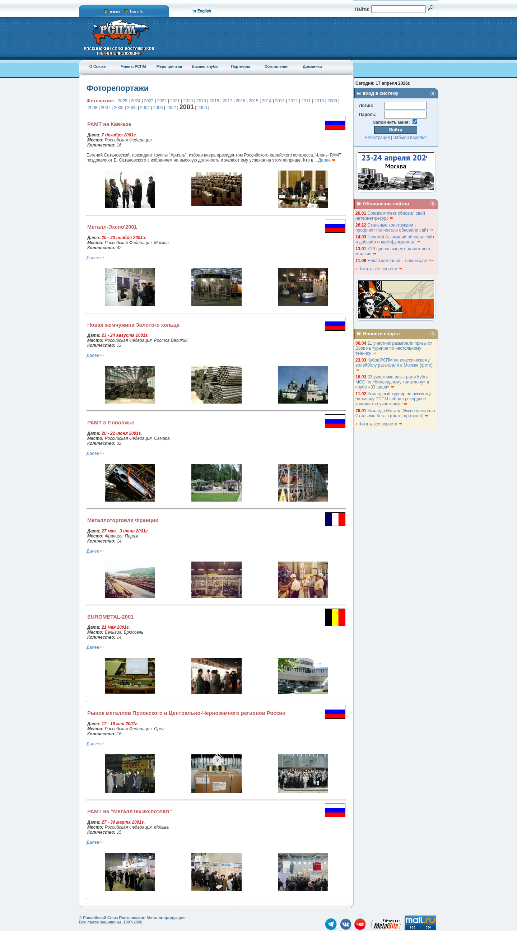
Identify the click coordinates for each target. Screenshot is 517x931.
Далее (327, 160)
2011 (306, 100)
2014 (267, 100)
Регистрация (377, 137)
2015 (253, 100)
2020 (188, 100)
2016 (241, 100)
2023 (149, 100)
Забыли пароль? (410, 137)
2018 (214, 100)
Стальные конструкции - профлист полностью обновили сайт (394, 228)
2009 (332, 100)
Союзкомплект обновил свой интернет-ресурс (390, 216)
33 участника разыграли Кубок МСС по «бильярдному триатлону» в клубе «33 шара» (392, 382)
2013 (280, 100)
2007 (106, 107)
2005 (132, 107)
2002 (171, 107)
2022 (162, 100)
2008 (92, 107)
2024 (136, 100)
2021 (175, 100)
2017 (227, 100)
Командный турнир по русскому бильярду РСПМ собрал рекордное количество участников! (393, 398)
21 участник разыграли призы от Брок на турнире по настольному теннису (393, 348)
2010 (319, 100)
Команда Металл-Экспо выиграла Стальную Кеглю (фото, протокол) (395, 413)
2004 (145, 107)
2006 (119, 107)
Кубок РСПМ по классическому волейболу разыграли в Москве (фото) (394, 365)
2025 (122, 100)
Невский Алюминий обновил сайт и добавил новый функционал (394, 239)
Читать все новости (379, 268)
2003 (158, 107)
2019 (201, 100)
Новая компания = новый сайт (400, 260)
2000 (202, 107)
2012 (293, 100)
